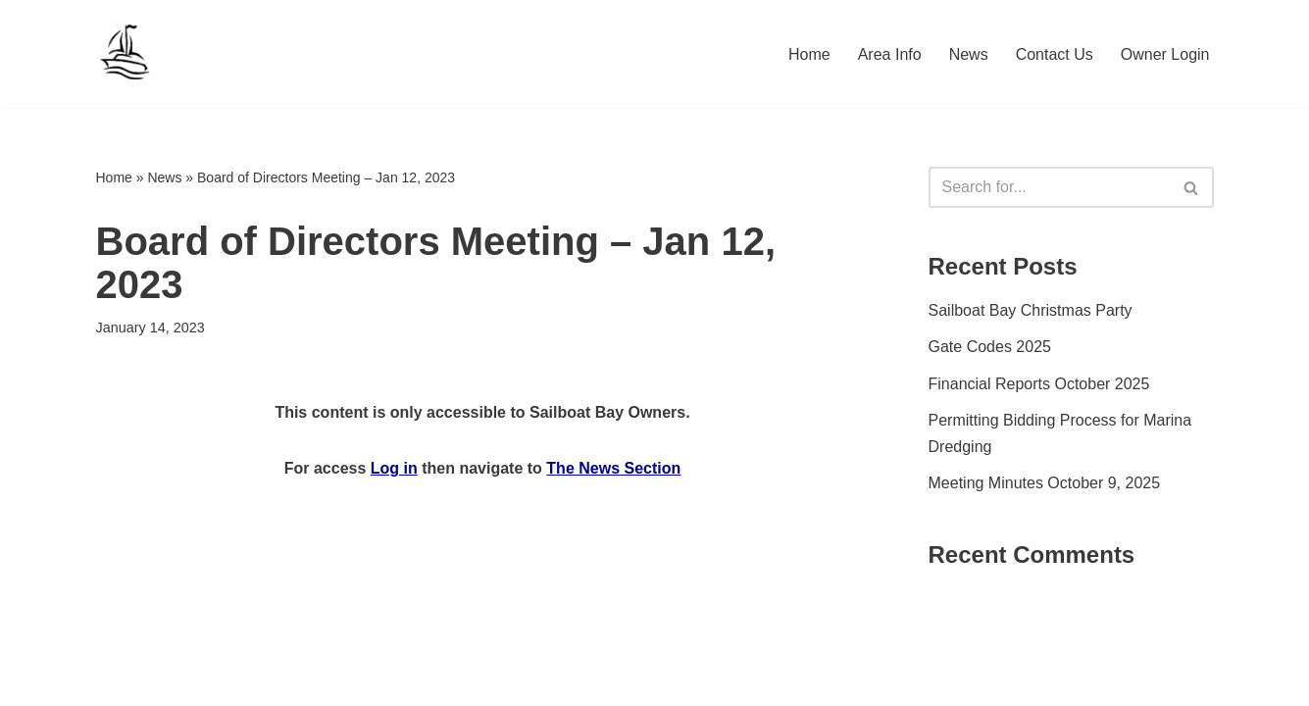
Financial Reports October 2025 (1039, 384)
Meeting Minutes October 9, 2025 (1045, 483)
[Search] (1049, 187)
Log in (394, 468)
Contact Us (1054, 54)
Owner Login (1165, 54)
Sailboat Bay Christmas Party (1031, 310)
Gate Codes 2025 (990, 346)
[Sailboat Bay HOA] (126, 54)
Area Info (890, 54)
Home (809, 54)
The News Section (613, 468)
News (968, 54)
